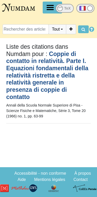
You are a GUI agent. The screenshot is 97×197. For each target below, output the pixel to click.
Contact (80, 179)
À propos (82, 173)
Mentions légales (49, 179)
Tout (56, 29)
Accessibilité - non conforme (40, 173)
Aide (22, 179)
